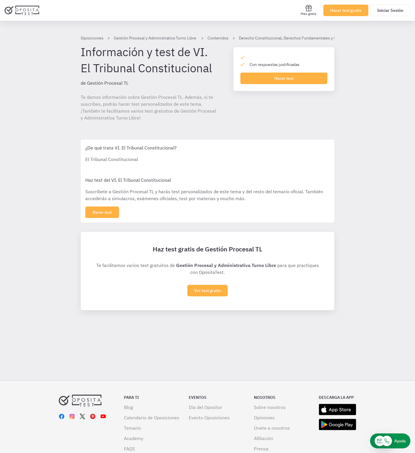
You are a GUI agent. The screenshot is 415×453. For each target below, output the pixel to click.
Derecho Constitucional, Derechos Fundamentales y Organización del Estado (308, 38)
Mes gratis (308, 10)
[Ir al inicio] (22, 10)
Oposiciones (92, 38)
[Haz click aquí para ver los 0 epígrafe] (102, 212)
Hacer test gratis (345, 10)
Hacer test (284, 78)
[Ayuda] (390, 440)
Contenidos (218, 38)
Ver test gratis (207, 290)
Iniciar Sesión (390, 10)
